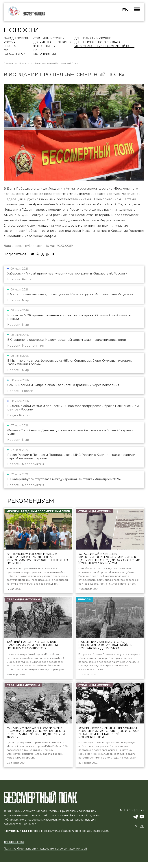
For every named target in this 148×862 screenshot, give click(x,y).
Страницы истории (49, 38)
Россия (10, 42)
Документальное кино (52, 42)
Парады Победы (17, 38)
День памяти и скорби (92, 38)
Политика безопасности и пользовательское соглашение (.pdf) (45, 848)
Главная (8, 63)
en (125, 9)
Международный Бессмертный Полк (104, 46)
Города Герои (15, 53)
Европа (10, 46)
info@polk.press (14, 842)
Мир (7, 50)
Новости (24, 63)
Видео (38, 50)
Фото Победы (44, 46)
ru (142, 826)
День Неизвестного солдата (97, 42)
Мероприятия (44, 53)
